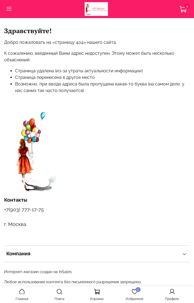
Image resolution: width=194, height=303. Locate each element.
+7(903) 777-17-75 (24, 209)
